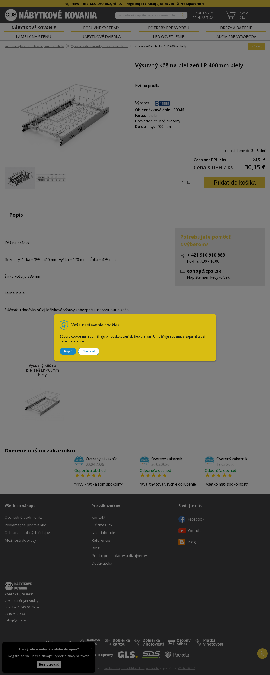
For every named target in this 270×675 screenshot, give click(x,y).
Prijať (68, 351)
